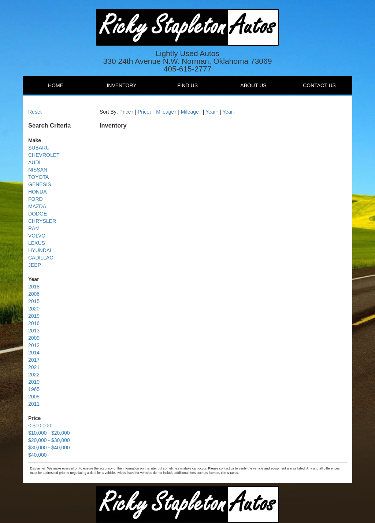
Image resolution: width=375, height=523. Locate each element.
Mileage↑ (166, 112)
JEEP (34, 265)
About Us (253, 85)
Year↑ (211, 112)
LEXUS (36, 243)
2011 (34, 404)
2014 (34, 353)
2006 (34, 294)
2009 (34, 338)
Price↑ (126, 112)
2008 (34, 396)
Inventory (121, 85)
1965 (34, 389)
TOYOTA (38, 177)
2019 (34, 316)
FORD (35, 199)
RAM (34, 228)
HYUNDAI (39, 250)
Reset (35, 112)
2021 (34, 367)
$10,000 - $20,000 (49, 433)
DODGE (37, 214)
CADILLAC (40, 258)
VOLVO (36, 236)
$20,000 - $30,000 (49, 440)
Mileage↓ (191, 112)
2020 (34, 309)
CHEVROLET (44, 155)
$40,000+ (39, 455)
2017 (34, 360)
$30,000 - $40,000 (49, 447)
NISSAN (37, 170)
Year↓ (228, 112)
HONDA (37, 192)
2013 (34, 331)
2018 (34, 287)
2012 (34, 345)
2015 (34, 301)
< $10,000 (39, 425)
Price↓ (145, 112)
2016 (34, 323)
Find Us (187, 85)
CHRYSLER (42, 221)
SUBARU (38, 148)
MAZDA (37, 206)
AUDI (34, 162)
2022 (34, 374)
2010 (34, 382)
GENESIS (39, 184)
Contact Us (319, 85)
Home (55, 85)
